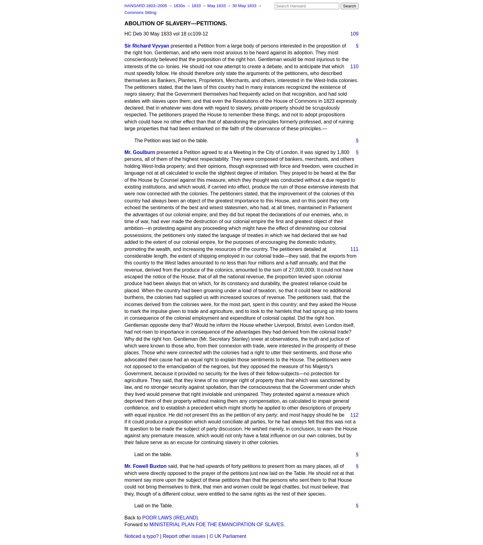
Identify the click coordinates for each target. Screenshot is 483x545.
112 (354, 415)
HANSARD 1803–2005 (145, 5)
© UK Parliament (227, 536)
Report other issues (184, 536)
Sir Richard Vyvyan (146, 45)
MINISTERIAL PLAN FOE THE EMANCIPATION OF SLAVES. (217, 524)
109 (354, 33)
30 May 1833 (245, 5)
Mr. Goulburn (139, 152)
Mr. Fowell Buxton (145, 466)
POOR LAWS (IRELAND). (170, 517)
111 (354, 249)
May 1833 (217, 5)
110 (354, 66)
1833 (197, 5)
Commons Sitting (140, 12)
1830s (179, 5)
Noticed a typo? (141, 536)
